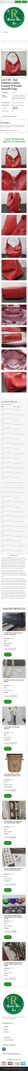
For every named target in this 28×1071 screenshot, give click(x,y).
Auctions (6, 1059)
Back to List (6, 42)
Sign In (24, 1)
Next (23, 42)
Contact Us (6, 1062)
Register (18, 1)
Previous (16, 42)
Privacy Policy (7, 1067)
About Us (6, 1057)
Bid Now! (7, 654)
